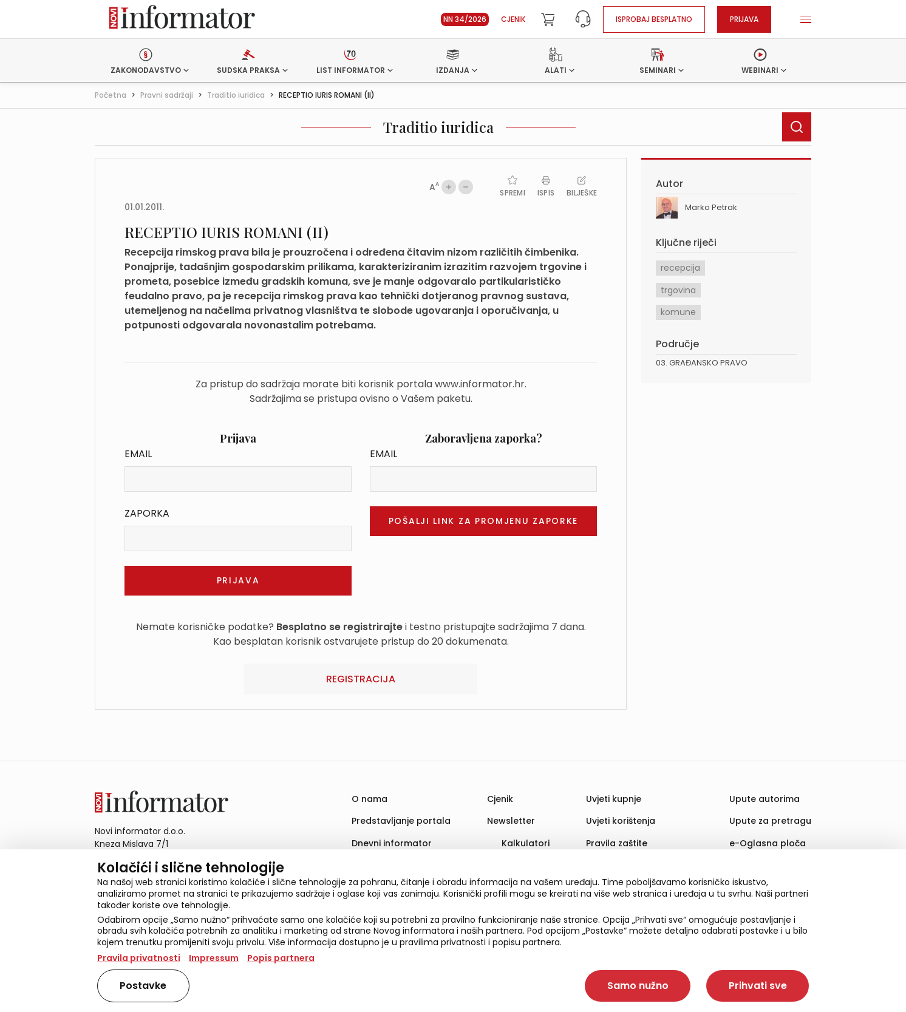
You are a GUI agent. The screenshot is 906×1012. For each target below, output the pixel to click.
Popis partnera (281, 958)
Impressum (214, 958)
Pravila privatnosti (138, 958)
